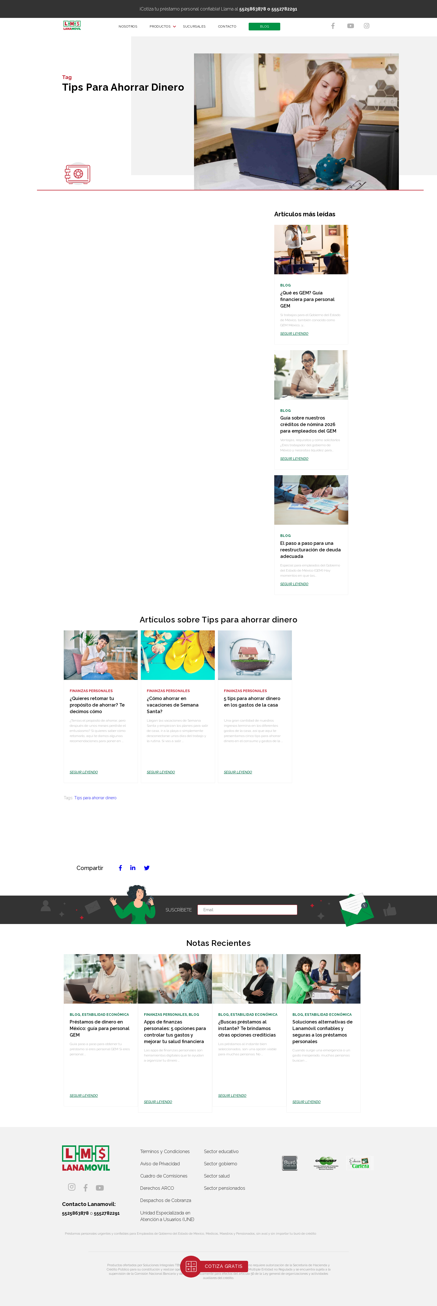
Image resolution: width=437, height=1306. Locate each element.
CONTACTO (231, 28)
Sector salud (217, 1176)
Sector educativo (221, 1151)
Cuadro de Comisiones (163, 1176)
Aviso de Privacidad (160, 1163)
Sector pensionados (224, 1188)
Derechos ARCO (157, 1188)
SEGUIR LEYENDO (294, 334)
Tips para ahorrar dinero (95, 798)
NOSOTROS (131, 28)
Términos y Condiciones (165, 1151)
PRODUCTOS (163, 28)
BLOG (267, 28)
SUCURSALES (197, 28)
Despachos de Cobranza (165, 1200)
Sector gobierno (220, 1163)
